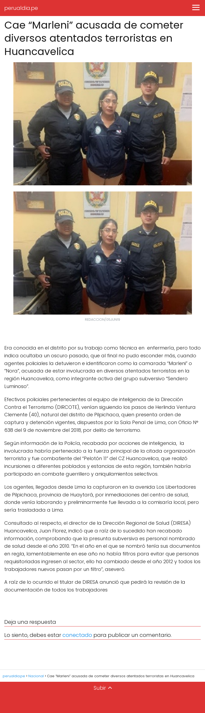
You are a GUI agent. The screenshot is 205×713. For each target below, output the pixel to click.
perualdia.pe (21, 8)
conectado (77, 635)
